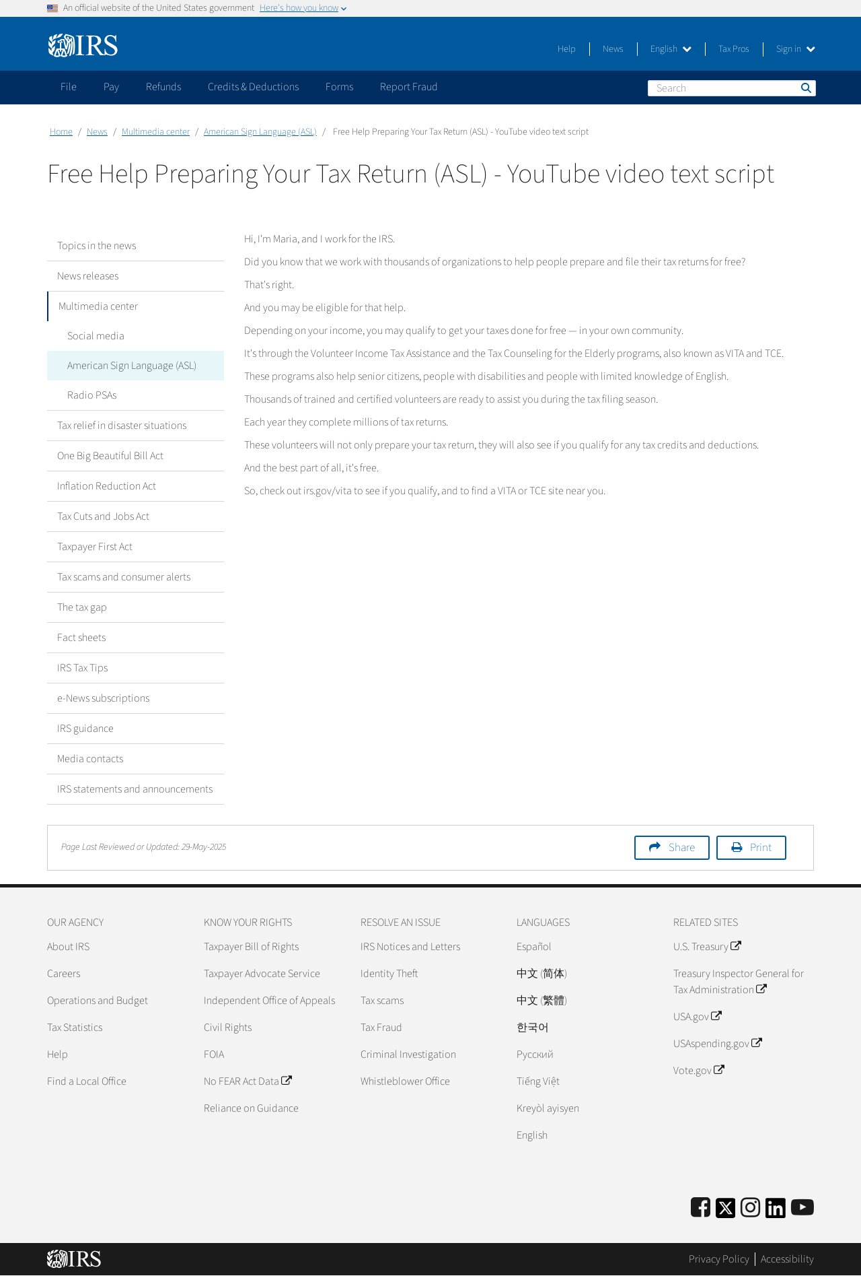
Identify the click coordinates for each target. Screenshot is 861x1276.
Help (567, 49)
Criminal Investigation (408, 1054)
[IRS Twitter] (726, 1212)
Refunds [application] (163, 86)
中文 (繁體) (542, 1000)
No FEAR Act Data (247, 1081)
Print (761, 848)
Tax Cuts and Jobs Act (103, 516)
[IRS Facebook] (700, 1208)
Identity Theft (389, 973)
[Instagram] (750, 1208)
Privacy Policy (719, 1259)
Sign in (795, 49)
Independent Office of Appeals (269, 1000)
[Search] (732, 88)
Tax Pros (733, 49)
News (613, 49)
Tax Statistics (74, 1027)
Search (805, 87)
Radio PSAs (91, 395)
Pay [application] (111, 86)
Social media (95, 336)
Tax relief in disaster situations (121, 425)
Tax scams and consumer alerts (123, 577)
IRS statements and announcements (135, 789)
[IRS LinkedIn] (775, 1212)
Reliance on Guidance (251, 1108)
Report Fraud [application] (409, 86)
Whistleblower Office (405, 1081)
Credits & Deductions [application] (253, 86)
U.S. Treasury (707, 946)
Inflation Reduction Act (106, 486)
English (670, 49)
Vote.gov (698, 1070)
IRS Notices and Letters (410, 946)
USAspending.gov (717, 1043)
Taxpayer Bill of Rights (251, 946)
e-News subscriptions (103, 698)
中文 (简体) (542, 973)
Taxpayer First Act (95, 546)
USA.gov (697, 1016)
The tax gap (82, 607)
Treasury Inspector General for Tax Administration (738, 981)
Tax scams (382, 1000)
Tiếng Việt (538, 1081)
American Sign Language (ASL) (260, 132)
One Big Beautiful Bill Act (110, 455)
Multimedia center (156, 132)
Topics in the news (96, 245)
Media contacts (90, 758)
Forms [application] (339, 86)
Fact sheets (81, 637)
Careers (63, 973)
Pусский (535, 1054)
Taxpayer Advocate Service (262, 973)
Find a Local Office (86, 1081)
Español (534, 946)
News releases (87, 276)
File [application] (69, 86)
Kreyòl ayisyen (548, 1108)
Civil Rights (228, 1027)
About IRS (68, 946)
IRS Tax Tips (82, 668)
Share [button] (682, 848)
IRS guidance (85, 728)
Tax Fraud (381, 1027)
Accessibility (787, 1259)
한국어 (533, 1027)
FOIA (214, 1054)
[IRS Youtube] (802, 1208)
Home (61, 132)
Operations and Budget (97, 1000)
